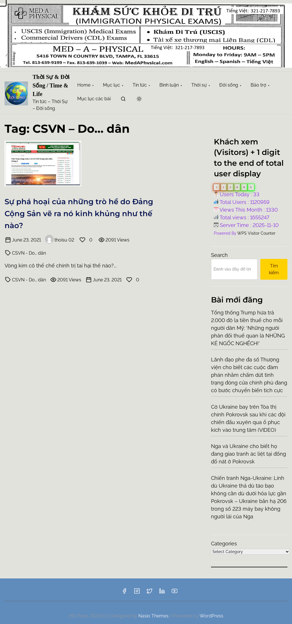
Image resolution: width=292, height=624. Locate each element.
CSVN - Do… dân (29, 253)
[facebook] (124, 593)
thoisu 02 (59, 240)
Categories (224, 544)
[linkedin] (162, 593)
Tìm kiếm (274, 269)
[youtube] (174, 593)
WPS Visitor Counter (256, 233)
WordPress (211, 616)
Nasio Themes (154, 616)
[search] (123, 100)
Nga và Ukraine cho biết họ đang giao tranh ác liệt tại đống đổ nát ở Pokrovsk (248, 454)
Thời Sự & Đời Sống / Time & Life (51, 85)
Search (219, 255)
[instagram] (137, 593)
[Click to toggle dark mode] (139, 99)
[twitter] (149, 593)
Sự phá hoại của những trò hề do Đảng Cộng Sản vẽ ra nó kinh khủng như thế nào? (79, 213)
